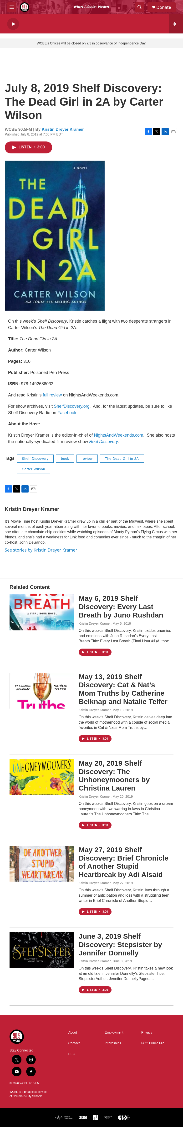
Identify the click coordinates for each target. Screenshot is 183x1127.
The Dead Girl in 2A (122, 459)
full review (53, 395)
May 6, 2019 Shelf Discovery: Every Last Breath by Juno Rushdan (121, 606)
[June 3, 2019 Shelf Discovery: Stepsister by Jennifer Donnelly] (42, 950)
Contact (74, 1043)
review (86, 459)
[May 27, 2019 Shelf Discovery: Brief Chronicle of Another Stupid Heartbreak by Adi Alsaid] (42, 864)
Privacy (146, 1032)
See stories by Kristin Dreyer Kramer (41, 550)
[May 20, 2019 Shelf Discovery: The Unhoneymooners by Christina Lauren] (42, 777)
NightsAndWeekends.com (118, 435)
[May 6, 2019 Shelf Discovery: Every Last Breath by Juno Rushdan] (42, 612)
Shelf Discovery (35, 459)
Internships (113, 1043)
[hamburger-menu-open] (11, 7)
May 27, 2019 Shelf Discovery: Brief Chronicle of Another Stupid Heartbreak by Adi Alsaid (123, 862)
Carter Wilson (33, 469)
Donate (163, 7)
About (72, 1032)
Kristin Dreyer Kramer (63, 129)
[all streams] (176, 23)
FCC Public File (152, 1043)
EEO (71, 1054)
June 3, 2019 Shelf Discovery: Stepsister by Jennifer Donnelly (120, 944)
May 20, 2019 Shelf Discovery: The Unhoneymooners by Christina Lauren (114, 775)
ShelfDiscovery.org (72, 406)
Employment (114, 1032)
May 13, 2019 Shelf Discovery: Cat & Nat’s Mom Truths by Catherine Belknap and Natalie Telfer (123, 689)
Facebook (66, 412)
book (65, 459)
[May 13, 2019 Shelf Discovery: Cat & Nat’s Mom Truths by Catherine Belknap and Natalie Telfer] (42, 691)
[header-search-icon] (139, 7)
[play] (13, 24)
